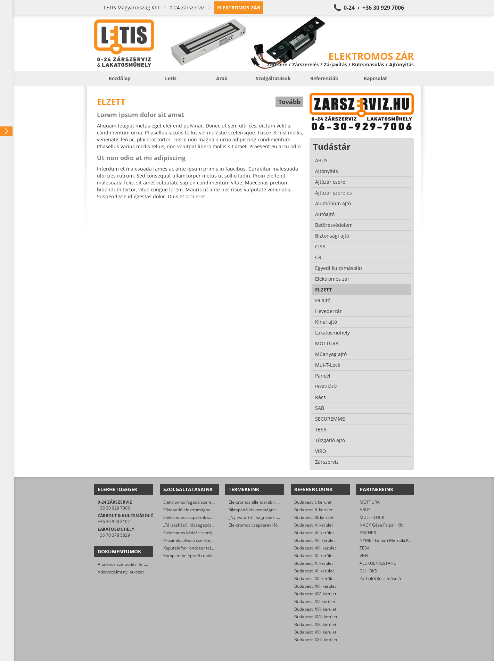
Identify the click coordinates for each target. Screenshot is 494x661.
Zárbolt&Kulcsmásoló (380, 578)
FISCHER (368, 533)
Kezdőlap (120, 78)
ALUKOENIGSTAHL (378, 563)
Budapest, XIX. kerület (315, 624)
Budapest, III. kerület (314, 517)
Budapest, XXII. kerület (315, 640)
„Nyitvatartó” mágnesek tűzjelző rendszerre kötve (276, 517)
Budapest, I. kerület (312, 502)
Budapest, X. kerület (313, 563)
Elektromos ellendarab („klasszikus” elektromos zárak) (281, 502)
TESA (365, 548)
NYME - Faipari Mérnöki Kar (386, 540)
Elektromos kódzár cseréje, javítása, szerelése (208, 533)
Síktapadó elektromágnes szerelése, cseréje (206, 510)
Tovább (289, 102)
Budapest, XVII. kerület (315, 617)
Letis (170, 78)
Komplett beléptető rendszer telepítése (201, 556)
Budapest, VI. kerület (314, 533)
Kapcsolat (375, 78)
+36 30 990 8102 (114, 521)
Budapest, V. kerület (313, 525)
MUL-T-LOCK (372, 517)
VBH (364, 556)
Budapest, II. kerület (313, 510)
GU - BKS (368, 571)
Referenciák (324, 78)
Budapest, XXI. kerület (315, 632)
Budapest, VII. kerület (314, 540)
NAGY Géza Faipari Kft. (382, 525)
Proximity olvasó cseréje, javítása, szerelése (205, 540)
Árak (222, 78)
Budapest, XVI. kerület (315, 609)
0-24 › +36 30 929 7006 (374, 7)
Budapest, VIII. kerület (315, 548)
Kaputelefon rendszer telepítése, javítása (202, 548)
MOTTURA (370, 502)
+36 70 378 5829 (114, 535)
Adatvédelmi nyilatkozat (121, 572)
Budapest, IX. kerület (314, 556)
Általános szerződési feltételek (127, 564)
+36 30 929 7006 (114, 508)
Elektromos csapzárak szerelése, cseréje (202, 517)
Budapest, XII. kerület (314, 578)
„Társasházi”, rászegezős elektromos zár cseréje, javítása (218, 525)
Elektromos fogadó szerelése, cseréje (199, 502)
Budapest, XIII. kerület (315, 586)
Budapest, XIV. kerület (315, 594)
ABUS (365, 510)
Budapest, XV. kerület (314, 601)
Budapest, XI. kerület (314, 571)
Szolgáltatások (273, 78)
